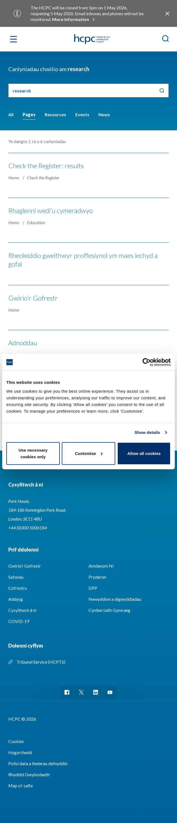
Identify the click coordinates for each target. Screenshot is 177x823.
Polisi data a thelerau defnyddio (38, 763)
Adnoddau (22, 343)
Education (36, 222)
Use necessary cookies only (32, 453)
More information (70, 19)
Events (82, 114)
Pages (29, 114)
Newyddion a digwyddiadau (114, 599)
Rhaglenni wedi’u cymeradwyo (50, 210)
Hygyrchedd (20, 752)
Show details (147, 432)
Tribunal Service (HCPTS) (41, 661)
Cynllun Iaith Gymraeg (109, 610)
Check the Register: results (46, 166)
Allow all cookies (144, 453)
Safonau (15, 576)
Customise (89, 453)
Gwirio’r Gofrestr (33, 298)
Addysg (15, 599)
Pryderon (97, 576)
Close (167, 13)
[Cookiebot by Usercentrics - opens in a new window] (146, 362)
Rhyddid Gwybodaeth (29, 774)
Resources (55, 114)
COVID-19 (18, 621)
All (11, 114)
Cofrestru (17, 588)
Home (14, 177)
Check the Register (43, 177)
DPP (92, 588)
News (104, 114)
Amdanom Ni (101, 565)
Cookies (16, 741)
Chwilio (161, 90)
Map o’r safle (20, 785)
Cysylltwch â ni (22, 610)
